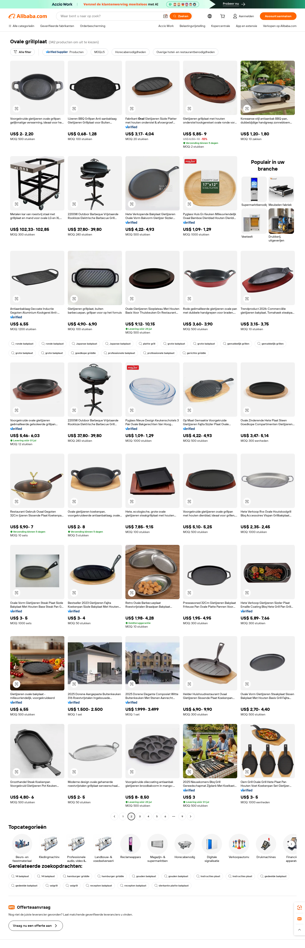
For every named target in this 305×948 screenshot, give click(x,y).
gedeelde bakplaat (273, 876)
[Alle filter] (22, 52)
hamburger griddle (76, 876)
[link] (299, 907)
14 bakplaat (20, 876)
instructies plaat (208, 876)
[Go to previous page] (114, 816)
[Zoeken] (181, 16)
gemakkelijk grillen (236, 343)
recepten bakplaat (99, 885)
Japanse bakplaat (84, 343)
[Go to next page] (190, 816)
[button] (165, 16)
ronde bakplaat (22, 343)
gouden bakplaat (144, 876)
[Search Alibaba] (110, 16)
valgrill (52, 885)
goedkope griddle (83, 353)
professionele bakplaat (119, 353)
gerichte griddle (194, 353)
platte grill (147, 343)
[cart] (223, 16)
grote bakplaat (174, 343)
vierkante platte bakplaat (171, 885)
